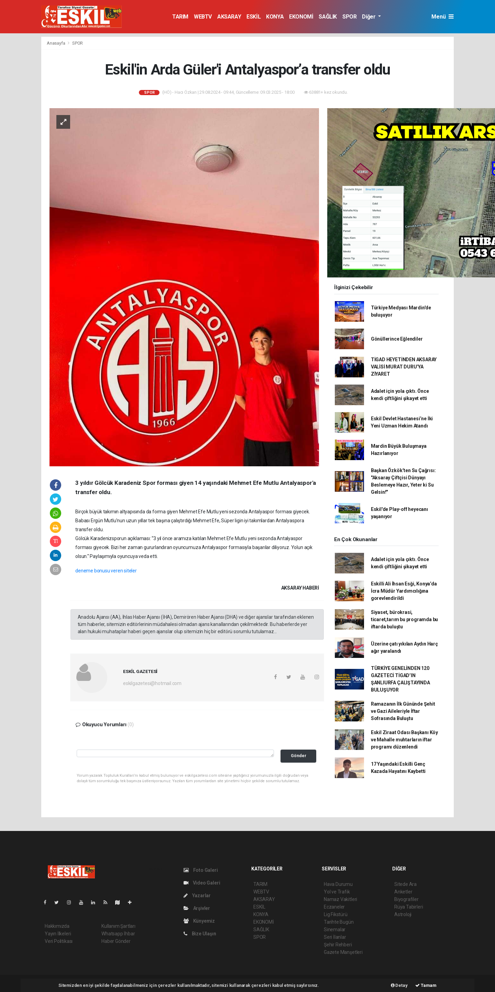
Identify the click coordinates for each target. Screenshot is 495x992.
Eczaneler (334, 907)
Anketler (403, 891)
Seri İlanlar (335, 937)
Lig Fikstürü (336, 914)
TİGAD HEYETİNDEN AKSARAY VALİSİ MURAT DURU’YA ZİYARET (404, 367)
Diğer (369, 16)
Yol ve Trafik (337, 891)
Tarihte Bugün (339, 922)
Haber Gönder (116, 941)
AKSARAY (229, 16)
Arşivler (197, 908)
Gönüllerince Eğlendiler (397, 339)
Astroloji (402, 914)
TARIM (180, 16)
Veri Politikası (59, 941)
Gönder (298, 755)
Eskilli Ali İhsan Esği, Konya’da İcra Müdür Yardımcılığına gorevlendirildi (404, 591)
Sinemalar (334, 929)
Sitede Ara (405, 884)
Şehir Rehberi (338, 944)
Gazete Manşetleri (343, 952)
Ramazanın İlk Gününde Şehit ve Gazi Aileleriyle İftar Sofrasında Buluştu (403, 711)
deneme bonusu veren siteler (106, 570)
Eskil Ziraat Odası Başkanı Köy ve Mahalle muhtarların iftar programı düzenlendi (404, 740)
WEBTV (203, 16)
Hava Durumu (338, 884)
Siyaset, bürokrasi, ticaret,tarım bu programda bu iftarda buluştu (404, 619)
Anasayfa (56, 43)
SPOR (349, 16)
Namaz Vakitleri (340, 899)
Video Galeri (202, 883)
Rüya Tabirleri (408, 907)
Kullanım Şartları (118, 926)
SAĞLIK (328, 16)
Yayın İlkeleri (58, 933)
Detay (399, 985)
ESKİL (253, 16)
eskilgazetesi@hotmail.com (152, 683)
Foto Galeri (201, 870)
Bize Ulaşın (200, 933)
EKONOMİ (301, 16)
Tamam (426, 985)
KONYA (275, 16)
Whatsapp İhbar (118, 933)
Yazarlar (197, 895)
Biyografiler (406, 899)
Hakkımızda (57, 926)
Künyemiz (199, 921)
